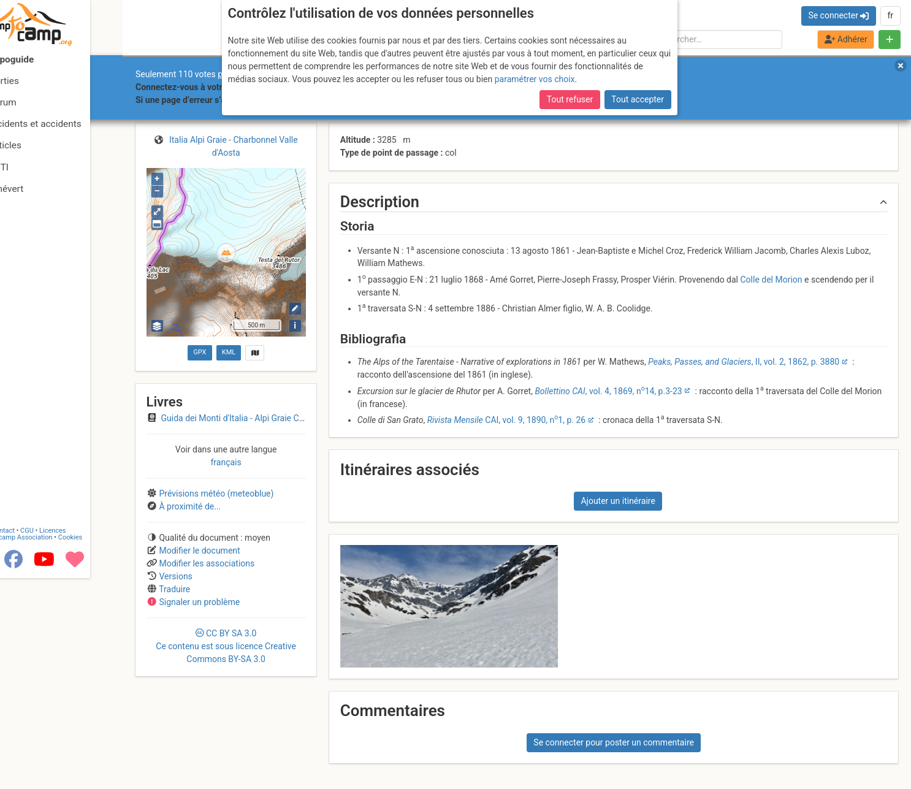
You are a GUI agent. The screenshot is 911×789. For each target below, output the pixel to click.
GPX (199, 352)
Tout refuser (570, 99)
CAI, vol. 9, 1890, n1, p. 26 (506, 420)
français (225, 462)
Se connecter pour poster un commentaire (613, 742)
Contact (35, 741)
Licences (85, 741)
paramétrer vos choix (535, 79)
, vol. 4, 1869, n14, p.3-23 (608, 391)
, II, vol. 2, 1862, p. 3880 (743, 362)
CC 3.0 (226, 646)
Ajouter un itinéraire (618, 501)
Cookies (103, 748)
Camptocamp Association (46, 748)
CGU (60, 741)
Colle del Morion (771, 279)
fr (890, 15)
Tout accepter (637, 99)
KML (228, 352)
